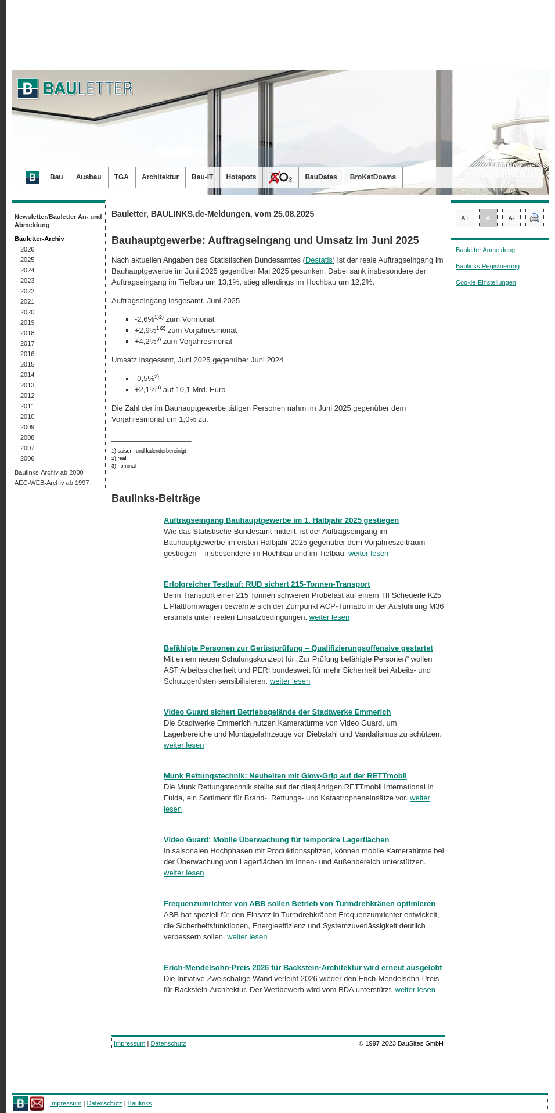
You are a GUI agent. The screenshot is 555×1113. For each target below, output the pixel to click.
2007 (27, 447)
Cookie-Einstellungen (486, 282)
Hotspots (241, 177)
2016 (27, 353)
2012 (27, 395)
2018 (27, 332)
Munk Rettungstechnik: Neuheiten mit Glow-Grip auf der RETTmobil (285, 775)
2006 (27, 458)
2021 (27, 301)
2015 (27, 364)
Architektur (160, 177)
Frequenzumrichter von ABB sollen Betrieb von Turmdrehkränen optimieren (299, 903)
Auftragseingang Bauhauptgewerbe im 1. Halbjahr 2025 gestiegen (281, 520)
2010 (27, 416)
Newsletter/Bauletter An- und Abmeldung (58, 220)
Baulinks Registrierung (488, 266)
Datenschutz (168, 1043)
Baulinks (140, 1103)
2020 (27, 311)
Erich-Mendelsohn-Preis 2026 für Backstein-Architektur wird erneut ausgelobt (303, 967)
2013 (27, 385)
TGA (121, 177)
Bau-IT (202, 177)
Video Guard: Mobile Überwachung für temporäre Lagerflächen (276, 839)
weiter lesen (368, 553)
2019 (27, 322)
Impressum (129, 1043)
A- (512, 217)
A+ (465, 217)
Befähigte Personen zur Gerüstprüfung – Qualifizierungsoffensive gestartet (298, 648)
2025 (27, 259)
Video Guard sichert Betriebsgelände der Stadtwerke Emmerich (277, 712)
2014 (27, 374)
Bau (56, 177)
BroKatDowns (373, 177)
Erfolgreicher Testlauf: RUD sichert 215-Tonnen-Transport (267, 584)
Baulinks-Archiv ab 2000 (49, 472)
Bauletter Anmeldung (485, 249)
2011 (27, 406)
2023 (27, 280)
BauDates (321, 177)
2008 (27, 437)
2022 (27, 291)
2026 (27, 249)
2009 (27, 426)
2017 (27, 343)
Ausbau (89, 177)
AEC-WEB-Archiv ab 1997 (52, 482)
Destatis (319, 260)
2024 (27, 270)
